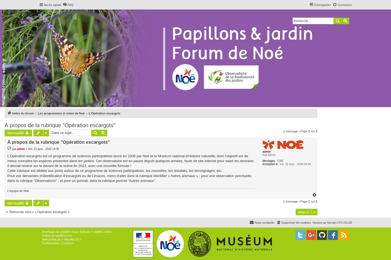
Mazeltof (69, 239)
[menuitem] (68, 5)
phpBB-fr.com (64, 235)
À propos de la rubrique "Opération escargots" (60, 125)
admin (266, 151)
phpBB (64, 231)
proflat (52, 239)
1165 (280, 160)
